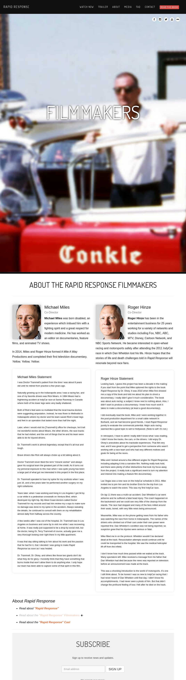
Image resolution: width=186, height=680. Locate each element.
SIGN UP (115, 669)
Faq (138, 7)
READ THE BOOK (169, 7)
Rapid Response (16, 7)
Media (128, 7)
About (116, 7)
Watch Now (87, 7)
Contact (150, 7)
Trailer (103, 7)
